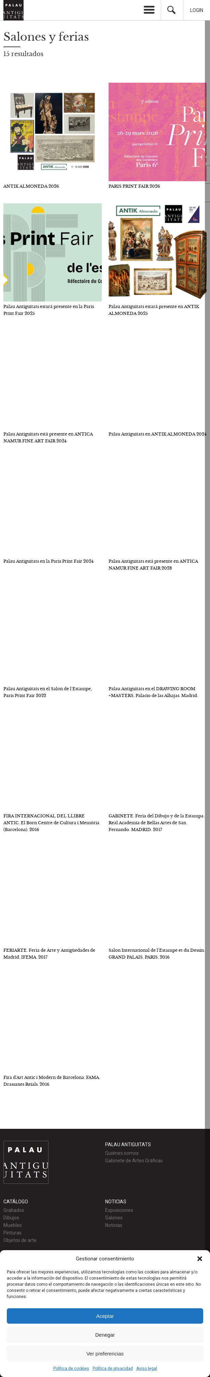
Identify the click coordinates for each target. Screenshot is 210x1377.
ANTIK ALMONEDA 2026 (31, 186)
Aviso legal (146, 1368)
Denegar (105, 1335)
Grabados (13, 1210)
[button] (199, 1258)
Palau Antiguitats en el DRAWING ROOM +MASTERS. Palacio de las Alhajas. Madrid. (153, 692)
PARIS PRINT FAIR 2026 (134, 186)
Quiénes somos (122, 1153)
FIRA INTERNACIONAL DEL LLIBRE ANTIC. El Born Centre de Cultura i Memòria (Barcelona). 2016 (51, 822)
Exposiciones (119, 1210)
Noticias (113, 1225)
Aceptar (105, 1316)
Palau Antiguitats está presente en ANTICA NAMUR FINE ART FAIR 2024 (48, 437)
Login (196, 10)
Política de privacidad (113, 1368)
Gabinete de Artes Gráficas (134, 1160)
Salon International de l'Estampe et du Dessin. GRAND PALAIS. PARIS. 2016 (157, 954)
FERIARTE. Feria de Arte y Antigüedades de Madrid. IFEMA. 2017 (49, 954)
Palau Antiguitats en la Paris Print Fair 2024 (48, 561)
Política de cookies (71, 1368)
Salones (114, 1217)
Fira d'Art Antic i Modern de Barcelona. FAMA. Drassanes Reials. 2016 (51, 1081)
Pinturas (12, 1232)
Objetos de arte (20, 1240)
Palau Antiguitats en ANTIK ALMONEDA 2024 (158, 434)
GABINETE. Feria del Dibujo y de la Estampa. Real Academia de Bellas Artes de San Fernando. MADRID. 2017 (157, 822)
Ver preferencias (105, 1353)
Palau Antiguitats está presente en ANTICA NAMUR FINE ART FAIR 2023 (153, 565)
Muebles (12, 1225)
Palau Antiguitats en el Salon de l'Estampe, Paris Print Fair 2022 (47, 692)
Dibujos (11, 1217)
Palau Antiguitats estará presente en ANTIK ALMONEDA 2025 (154, 310)
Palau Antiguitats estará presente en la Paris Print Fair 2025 (48, 310)
